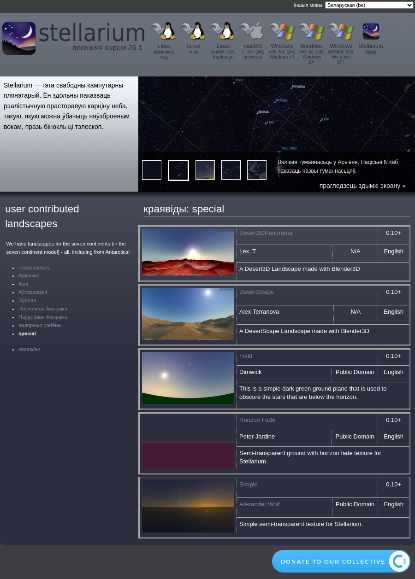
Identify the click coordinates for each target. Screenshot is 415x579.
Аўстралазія (32, 292)
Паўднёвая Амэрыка (42, 317)
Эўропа (27, 300)
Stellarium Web (370, 49)
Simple (248, 484)
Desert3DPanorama (265, 232)
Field (245, 355)
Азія (23, 284)
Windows (282, 51)
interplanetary (34, 267)
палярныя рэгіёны (39, 325)
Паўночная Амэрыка (42, 308)
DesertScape (256, 291)
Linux (164, 51)
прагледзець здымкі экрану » (363, 185)
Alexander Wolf (259, 504)
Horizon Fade (257, 419)
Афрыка (28, 275)
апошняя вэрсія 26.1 (107, 48)
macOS (253, 51)
